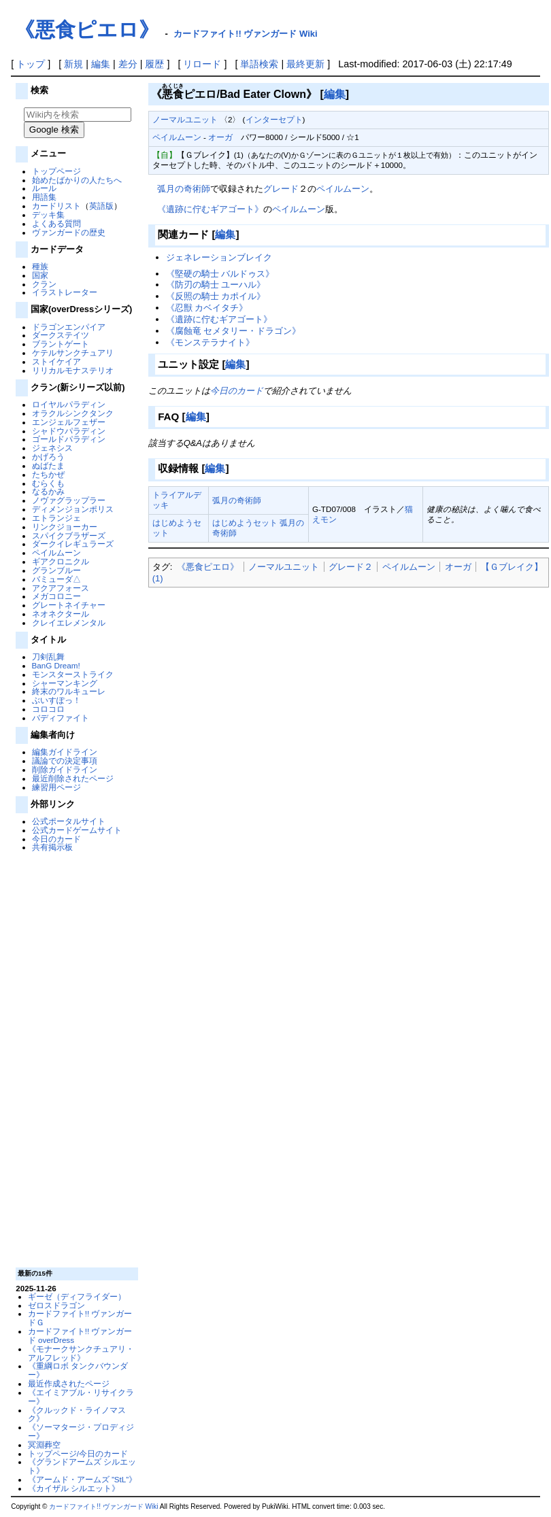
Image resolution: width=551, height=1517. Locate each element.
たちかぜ (48, 474)
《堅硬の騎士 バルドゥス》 (220, 274)
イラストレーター (64, 292)
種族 (40, 266)
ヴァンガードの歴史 (68, 232)
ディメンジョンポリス (73, 509)
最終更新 (305, 63)
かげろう (48, 456)
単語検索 (259, 63)
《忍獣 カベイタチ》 (207, 308)
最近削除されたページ (73, 778)
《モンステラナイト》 (210, 342)
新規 (73, 63)
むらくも (48, 483)
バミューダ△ (56, 579)
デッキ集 (48, 214)
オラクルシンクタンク (73, 413)
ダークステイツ (60, 334)
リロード (202, 63)
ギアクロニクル (60, 561)
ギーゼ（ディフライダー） (77, 1296)
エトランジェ (56, 517)
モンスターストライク (73, 674)
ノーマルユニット (185, 119)
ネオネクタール (60, 613)
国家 (40, 275)
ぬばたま (48, 465)
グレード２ (351, 567)
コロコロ (48, 708)
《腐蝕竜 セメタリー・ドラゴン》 (233, 331)
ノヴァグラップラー (68, 500)
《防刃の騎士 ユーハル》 (216, 284)
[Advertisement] (75, 1059)
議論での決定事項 (64, 760)
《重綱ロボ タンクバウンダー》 (78, 1370)
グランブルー (56, 570)
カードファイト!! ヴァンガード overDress (80, 1335)
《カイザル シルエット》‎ (74, 1488)
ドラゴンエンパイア (68, 326)
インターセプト (274, 119)
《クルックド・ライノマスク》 (77, 1414)
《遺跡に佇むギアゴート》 (210, 209)
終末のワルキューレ (68, 691)
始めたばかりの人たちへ (77, 179)
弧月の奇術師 (183, 189)
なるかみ (48, 491)
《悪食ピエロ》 (86, 29)
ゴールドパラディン (68, 438)
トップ (30, 63)
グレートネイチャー (68, 604)
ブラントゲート (60, 343)
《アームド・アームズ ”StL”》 (82, 1479)
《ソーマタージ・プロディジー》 (81, 1431)
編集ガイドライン (64, 751)
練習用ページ (56, 787)
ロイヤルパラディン (68, 404)
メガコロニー (56, 596)
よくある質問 (56, 223)
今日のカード (56, 838)
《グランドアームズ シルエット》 (82, 1466)
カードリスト (56, 205)
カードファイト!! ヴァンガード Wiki (245, 34)
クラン (44, 283)
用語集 (44, 196)
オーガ (220, 137)
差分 (127, 63)
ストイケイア (56, 361)
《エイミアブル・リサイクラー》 (81, 1396)
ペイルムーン (56, 552)
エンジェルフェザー (68, 421)
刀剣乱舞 (48, 656)
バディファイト (60, 717)
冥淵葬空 (44, 1444)
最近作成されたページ (69, 1383)
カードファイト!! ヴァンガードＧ (80, 1318)
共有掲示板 (52, 846)
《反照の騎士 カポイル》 (216, 296)
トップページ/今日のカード (78, 1453)
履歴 (154, 63)
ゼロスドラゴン (56, 1305)
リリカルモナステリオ (73, 370)
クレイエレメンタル (68, 622)
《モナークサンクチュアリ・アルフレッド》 (81, 1353)
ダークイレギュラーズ (73, 543)
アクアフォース (60, 587)
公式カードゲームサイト (77, 829)
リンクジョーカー (64, 526)
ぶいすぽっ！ (56, 700)
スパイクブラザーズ (68, 535)
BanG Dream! (56, 665)
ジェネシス (52, 447)
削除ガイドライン (64, 769)
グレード (281, 189)
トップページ (56, 171)
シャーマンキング (64, 683)
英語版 (101, 205)
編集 (100, 63)
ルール (44, 188)
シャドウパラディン (68, 430)
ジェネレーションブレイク (219, 257)
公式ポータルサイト (68, 821)
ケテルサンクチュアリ (73, 352)
